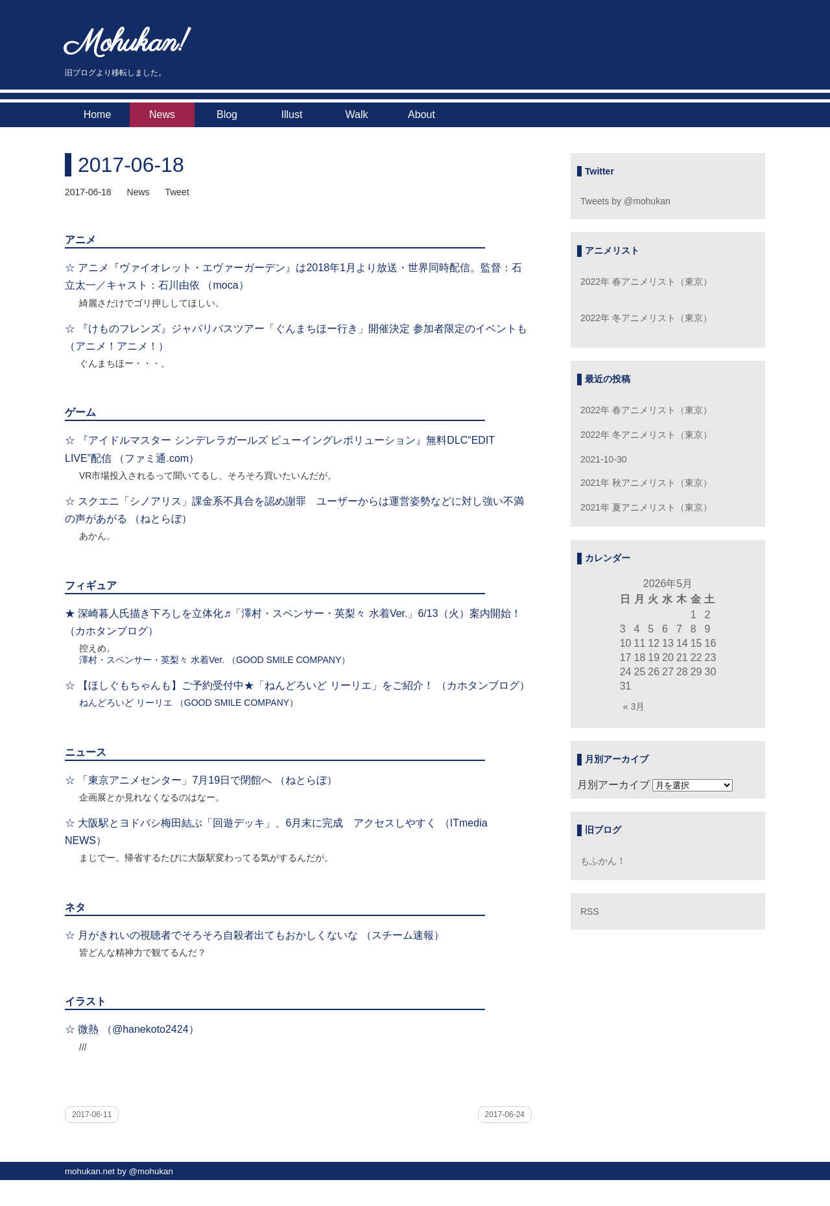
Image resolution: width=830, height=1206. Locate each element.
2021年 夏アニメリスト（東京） (646, 507)
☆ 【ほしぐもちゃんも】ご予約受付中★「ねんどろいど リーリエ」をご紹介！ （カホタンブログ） (297, 685)
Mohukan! (127, 43)
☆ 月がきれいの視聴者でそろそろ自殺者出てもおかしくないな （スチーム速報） (254, 935)
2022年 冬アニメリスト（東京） (646, 318)
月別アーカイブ (613, 784)
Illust (292, 114)
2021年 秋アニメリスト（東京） (646, 482)
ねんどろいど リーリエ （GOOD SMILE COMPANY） (188, 702)
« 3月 (634, 706)
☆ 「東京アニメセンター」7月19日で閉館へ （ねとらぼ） (201, 780)
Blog (227, 114)
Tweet (177, 192)
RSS (589, 911)
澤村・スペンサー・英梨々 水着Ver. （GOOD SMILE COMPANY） (214, 660)
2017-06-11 (92, 1114)
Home (98, 114)
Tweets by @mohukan (625, 201)
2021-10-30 (603, 459)
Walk (357, 114)
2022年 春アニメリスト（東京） (646, 281)
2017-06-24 (505, 1114)
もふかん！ (603, 861)
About (421, 114)
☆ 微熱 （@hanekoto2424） (132, 1029)
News (162, 114)
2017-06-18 (131, 164)
